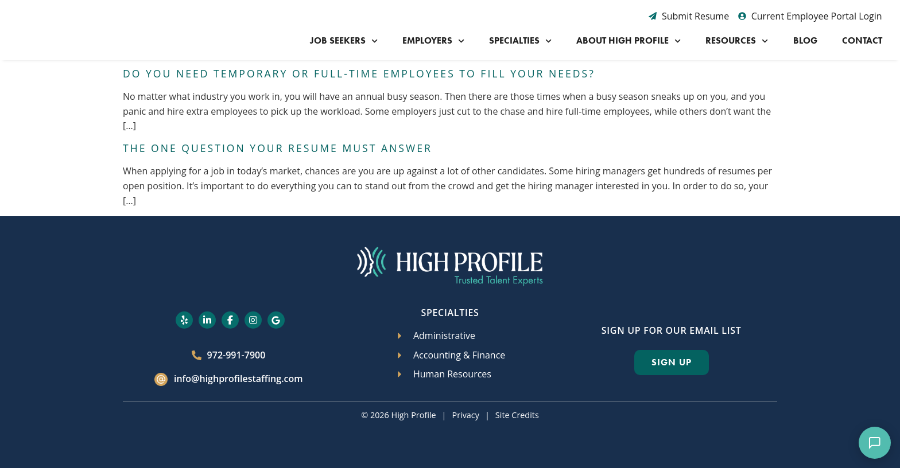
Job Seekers (344, 41)
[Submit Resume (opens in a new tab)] (689, 16)
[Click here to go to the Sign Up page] (671, 362)
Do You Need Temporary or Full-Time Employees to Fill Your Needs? (359, 73)
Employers (433, 41)
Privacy (465, 415)
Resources (736, 41)
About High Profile (628, 41)
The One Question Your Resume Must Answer (277, 148)
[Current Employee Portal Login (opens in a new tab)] (810, 16)
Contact (862, 40)
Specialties (520, 41)
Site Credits (517, 415)
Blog (805, 40)
